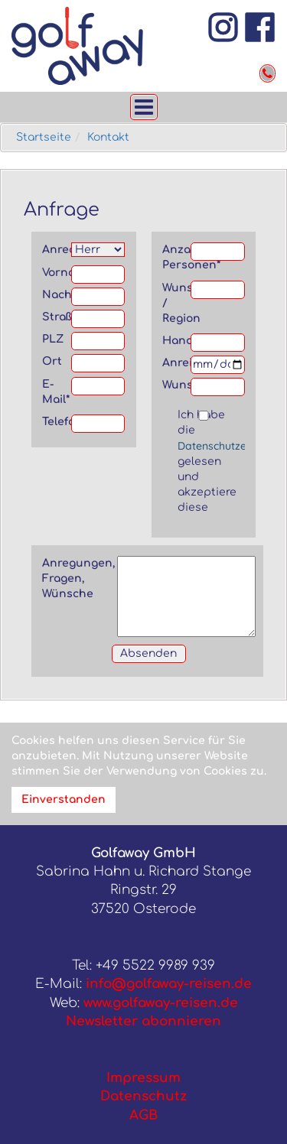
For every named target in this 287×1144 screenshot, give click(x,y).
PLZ (53, 339)
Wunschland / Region (176, 303)
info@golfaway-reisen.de (169, 984)
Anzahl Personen (176, 257)
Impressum (143, 1078)
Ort (52, 361)
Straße (56, 317)
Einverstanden (63, 799)
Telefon (56, 421)
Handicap (176, 340)
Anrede (56, 249)
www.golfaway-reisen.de (160, 1003)
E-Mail (56, 392)
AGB (143, 1115)
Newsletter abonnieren (143, 1021)
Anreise (176, 363)
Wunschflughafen (176, 385)
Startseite (43, 137)
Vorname (56, 272)
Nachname (56, 295)
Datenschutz (143, 1096)
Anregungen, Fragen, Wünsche (78, 578)
